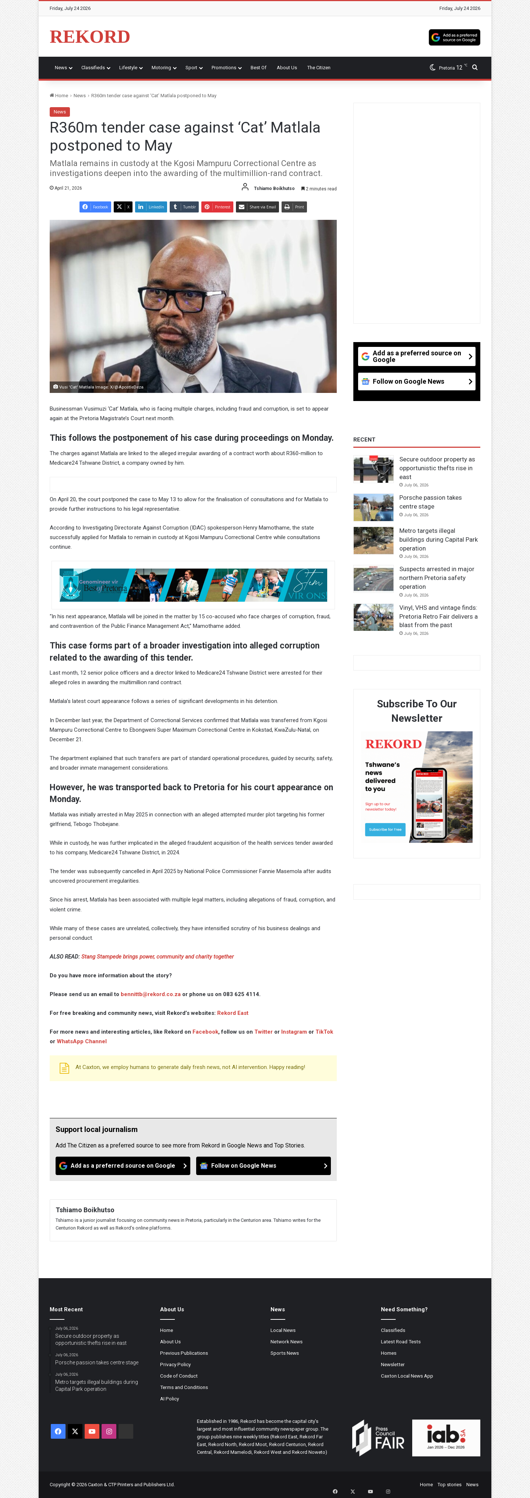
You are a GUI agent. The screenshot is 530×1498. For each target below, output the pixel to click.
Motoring (161, 67)
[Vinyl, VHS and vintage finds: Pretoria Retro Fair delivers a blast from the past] (373, 618)
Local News (283, 1330)
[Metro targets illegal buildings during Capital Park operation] (373, 541)
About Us (287, 67)
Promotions (224, 67)
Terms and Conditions (184, 1387)
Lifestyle (128, 67)
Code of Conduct (179, 1376)
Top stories (450, 1484)
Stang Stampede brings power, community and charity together (157, 956)
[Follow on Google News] (263, 1166)
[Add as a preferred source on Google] (454, 36)
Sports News (285, 1353)
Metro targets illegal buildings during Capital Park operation (438, 539)
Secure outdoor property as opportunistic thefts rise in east (437, 468)
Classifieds (93, 67)
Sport (191, 67)
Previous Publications (184, 1353)
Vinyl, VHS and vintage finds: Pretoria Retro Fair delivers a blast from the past (438, 616)
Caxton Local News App (407, 1376)
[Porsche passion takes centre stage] (373, 507)
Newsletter (393, 1364)
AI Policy (169, 1399)
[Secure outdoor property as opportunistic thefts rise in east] (373, 469)
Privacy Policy (175, 1364)
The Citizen (319, 67)
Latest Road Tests (401, 1341)
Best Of (258, 67)
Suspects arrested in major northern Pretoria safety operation (436, 577)
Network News (287, 1341)
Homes (388, 1353)
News (61, 67)
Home (59, 95)
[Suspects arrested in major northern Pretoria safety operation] (373, 579)
